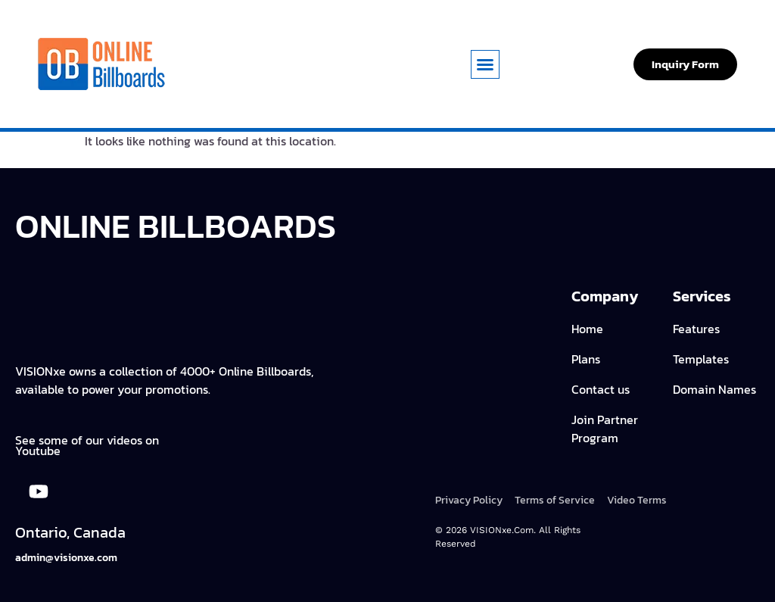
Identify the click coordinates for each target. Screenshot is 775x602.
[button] (485, 64)
